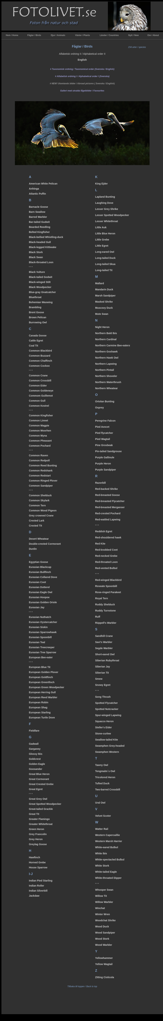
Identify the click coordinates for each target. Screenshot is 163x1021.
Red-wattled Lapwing (107, 519)
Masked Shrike (104, 301)
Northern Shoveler (106, 376)
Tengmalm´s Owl (105, 771)
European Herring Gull (42, 692)
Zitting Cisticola (104, 977)
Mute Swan (101, 313)
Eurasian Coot (37, 582)
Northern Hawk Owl (106, 357)
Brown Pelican (37, 317)
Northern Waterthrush (108, 382)
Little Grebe (102, 239)
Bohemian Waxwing (41, 302)
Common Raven (38, 455)
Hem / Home (12, 35)
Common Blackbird (40, 350)
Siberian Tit (102, 672)
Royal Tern (101, 598)
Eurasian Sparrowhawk (43, 632)
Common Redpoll (39, 460)
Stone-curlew (103, 733)
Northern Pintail (104, 369)
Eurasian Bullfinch (40, 572)
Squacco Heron (104, 721)
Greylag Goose (38, 844)
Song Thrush (103, 696)
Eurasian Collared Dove (43, 577)
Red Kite (100, 543)
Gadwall (34, 743)
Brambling (35, 307)
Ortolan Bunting (104, 401)
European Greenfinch (41, 682)
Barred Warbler (38, 216)
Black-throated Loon (41, 262)
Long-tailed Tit (103, 270)
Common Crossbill (40, 380)
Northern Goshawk (106, 351)
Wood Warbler (103, 944)
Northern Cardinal (106, 339)
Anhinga (34, 188)
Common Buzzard (39, 355)
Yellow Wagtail (104, 964)
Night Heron (102, 327)
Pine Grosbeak (104, 445)
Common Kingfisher (41, 415)
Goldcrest (35, 758)
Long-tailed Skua (105, 264)
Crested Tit (35, 525)
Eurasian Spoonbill (40, 637)
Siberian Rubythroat (107, 660)
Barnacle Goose (38, 206)
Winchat (100, 908)
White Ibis (101, 853)
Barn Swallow (37, 211)
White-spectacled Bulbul (109, 859)
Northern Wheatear (106, 388)
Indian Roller (36, 885)
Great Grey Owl (38, 798)
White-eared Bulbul (106, 847)
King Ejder (101, 183)
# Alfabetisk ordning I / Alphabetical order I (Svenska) (82, 76)
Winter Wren (102, 914)
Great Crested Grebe (41, 784)
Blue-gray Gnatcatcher (42, 292)
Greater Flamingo (39, 819)
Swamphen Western (107, 751)
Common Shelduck (40, 495)
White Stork (102, 865)
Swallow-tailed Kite (106, 739)
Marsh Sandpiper (105, 295)
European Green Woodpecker (46, 687)
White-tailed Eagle (106, 871)
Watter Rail (101, 828)
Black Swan (36, 257)
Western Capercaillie (107, 835)
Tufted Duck (102, 783)
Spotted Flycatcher (106, 702)
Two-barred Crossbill (107, 789)
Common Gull (37, 400)
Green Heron (36, 829)
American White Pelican (43, 183)
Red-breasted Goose (107, 495)
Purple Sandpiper (105, 469)
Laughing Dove (104, 202)
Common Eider (38, 385)
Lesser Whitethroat (106, 221)
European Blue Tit (39, 667)
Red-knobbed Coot (106, 549)
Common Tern (37, 505)
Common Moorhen (40, 430)
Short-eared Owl (105, 654)
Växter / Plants (82, 35)
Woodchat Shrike (105, 920)
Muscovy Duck (104, 307)
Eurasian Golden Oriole (43, 602)
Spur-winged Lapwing (108, 715)
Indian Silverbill (38, 890)
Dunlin (33, 548)
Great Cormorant (39, 779)
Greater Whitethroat (40, 824)
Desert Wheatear (39, 538)
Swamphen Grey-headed (109, 745)
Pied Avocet (102, 426)
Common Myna (38, 435)
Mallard (99, 283)
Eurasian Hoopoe (39, 597)
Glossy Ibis (35, 753)
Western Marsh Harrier (108, 841)
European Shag (38, 707)
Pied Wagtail (102, 439)
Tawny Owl (101, 765)
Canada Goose (37, 335)
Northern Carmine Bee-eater (112, 345)
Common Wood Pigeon (43, 510)
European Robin (38, 702)
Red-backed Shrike (106, 488)
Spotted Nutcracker (106, 709)
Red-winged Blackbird (108, 580)
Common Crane (38, 375)
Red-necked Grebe (106, 555)
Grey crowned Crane (41, 515)
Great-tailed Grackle (41, 809)
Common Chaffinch (40, 360)
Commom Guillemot (41, 395)
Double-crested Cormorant (45, 543)
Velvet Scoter (103, 815)
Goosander (35, 769)
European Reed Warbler (43, 697)
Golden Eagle (37, 764)
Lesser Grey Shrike (106, 209)
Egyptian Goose (38, 562)
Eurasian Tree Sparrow (42, 652)
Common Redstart (40, 475)
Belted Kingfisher (39, 232)
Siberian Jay (102, 666)
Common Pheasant (40, 440)
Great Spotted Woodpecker (45, 803)
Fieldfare (34, 730)
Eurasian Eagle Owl (40, 592)
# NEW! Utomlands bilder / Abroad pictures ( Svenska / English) (82, 83)
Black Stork (36, 252)
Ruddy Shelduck (105, 604)
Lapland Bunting (105, 196)
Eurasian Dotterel (39, 587)
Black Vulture (37, 272)
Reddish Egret (103, 531)
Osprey (99, 407)
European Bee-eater (41, 657)
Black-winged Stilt (40, 282)
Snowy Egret (102, 684)
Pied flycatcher (104, 432)
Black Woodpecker (40, 287)
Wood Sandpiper (105, 932)
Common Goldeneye (41, 390)
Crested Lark (36, 520)
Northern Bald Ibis (106, 333)
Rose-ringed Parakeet (108, 592)
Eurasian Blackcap (40, 567)
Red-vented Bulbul (106, 568)
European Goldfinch (41, 677)
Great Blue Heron (39, 774)
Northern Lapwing (106, 363)
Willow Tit (101, 895)
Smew (98, 678)
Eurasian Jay (36, 607)
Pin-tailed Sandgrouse (108, 451)
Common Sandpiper (41, 485)
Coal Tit (33, 345)
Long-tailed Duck (105, 258)
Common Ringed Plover (43, 480)
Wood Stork (102, 938)
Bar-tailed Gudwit (39, 222)
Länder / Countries (109, 35)
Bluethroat (35, 297)
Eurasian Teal (37, 642)
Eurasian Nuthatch (40, 617)
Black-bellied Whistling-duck (46, 237)
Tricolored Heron (105, 777)
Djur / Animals (58, 35)
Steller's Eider (103, 727)
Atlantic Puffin (37, 193)
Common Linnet (38, 420)
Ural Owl (100, 802)
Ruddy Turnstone (105, 610)
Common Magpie (39, 425)
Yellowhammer (104, 958)
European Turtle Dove (42, 717)
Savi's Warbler (103, 642)
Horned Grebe (37, 862)
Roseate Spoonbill (106, 586)
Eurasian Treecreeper (41, 647)
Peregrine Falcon (105, 420)
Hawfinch (34, 857)
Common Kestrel (39, 405)
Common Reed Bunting (43, 465)
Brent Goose (36, 312)
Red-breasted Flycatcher (109, 501)
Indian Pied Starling (40, 880)
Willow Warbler (104, 902)
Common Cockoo (39, 365)
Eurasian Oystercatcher (43, 622)
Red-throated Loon (106, 562)
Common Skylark (39, 500)
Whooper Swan (104, 889)
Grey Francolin (38, 834)
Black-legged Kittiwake (42, 247)
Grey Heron (36, 839)
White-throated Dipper (108, 877)
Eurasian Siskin (38, 627)
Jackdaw (34, 895)
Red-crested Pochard (107, 513)
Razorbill (100, 482)
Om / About (153, 35)
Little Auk (100, 227)
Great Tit (34, 814)
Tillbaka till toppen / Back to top (82, 986)
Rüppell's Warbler (105, 622)
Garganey (35, 748)
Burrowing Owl (38, 322)
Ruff (97, 616)
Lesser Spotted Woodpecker (112, 215)
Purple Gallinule (104, 457)
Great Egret (36, 789)
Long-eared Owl (104, 251)
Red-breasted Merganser (110, 507)
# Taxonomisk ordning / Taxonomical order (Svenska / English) (82, 69)
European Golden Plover (43, 672)
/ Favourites (82, 90)
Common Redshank (40, 470)
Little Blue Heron (105, 233)
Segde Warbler (104, 648)
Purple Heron (103, 463)
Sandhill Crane (104, 636)
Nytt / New (133, 35)
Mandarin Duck (104, 289)
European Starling (40, 712)
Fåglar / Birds (34, 35)
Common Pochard (40, 445)
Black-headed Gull (40, 242)
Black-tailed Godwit (40, 277)
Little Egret (101, 245)
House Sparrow (38, 867)
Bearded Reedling (39, 227)
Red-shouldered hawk (108, 537)
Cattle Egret (36, 340)
